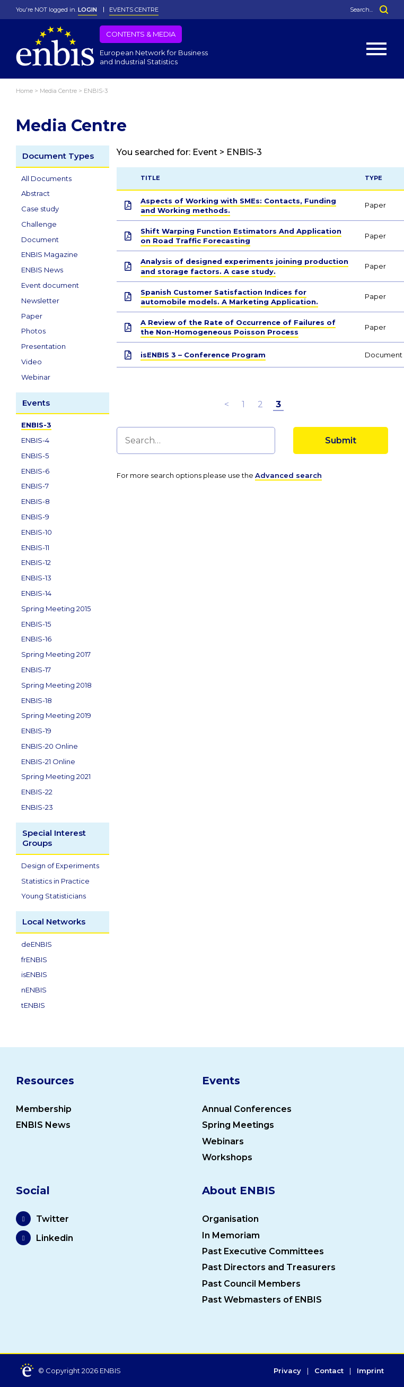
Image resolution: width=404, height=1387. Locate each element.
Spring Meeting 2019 (56, 715)
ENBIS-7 (35, 486)
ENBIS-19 (36, 730)
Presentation (43, 346)
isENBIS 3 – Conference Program (203, 354)
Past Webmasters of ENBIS (262, 1300)
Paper (31, 316)
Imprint (370, 1371)
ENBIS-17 (36, 669)
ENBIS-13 (36, 577)
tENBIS (33, 1005)
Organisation (230, 1219)
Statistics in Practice (55, 881)
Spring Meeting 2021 (56, 776)
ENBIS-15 (36, 624)
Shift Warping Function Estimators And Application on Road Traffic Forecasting (240, 236)
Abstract (35, 193)
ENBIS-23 (37, 807)
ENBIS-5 (35, 455)
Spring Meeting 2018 (56, 685)
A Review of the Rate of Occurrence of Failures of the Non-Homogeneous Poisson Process (238, 327)
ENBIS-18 (36, 700)
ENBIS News (42, 270)
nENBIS (34, 990)
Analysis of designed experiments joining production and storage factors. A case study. (244, 266)
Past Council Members (251, 1284)
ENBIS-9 (35, 516)
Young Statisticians (53, 896)
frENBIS (34, 959)
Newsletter (40, 300)
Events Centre (134, 9)
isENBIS (34, 974)
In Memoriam (231, 1235)
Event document (50, 285)
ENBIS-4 (35, 440)
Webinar (35, 377)
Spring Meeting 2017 (56, 654)
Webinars (223, 1141)
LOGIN (87, 9)
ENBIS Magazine (49, 254)
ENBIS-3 (36, 425)
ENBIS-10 (36, 532)
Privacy (287, 1371)
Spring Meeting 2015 (56, 608)
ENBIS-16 (36, 639)
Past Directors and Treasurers (269, 1267)
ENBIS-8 (35, 501)
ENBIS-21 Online (48, 761)
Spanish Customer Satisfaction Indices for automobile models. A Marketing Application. (229, 297)
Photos (33, 331)
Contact (329, 1371)
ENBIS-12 (36, 562)
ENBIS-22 (36, 791)
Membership (44, 1109)
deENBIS (36, 944)
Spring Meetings (238, 1125)
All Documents (46, 178)
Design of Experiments (60, 865)
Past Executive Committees (263, 1251)
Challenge (39, 224)
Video (31, 361)
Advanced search (288, 475)
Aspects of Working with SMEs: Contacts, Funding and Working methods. (238, 205)
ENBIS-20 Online (49, 746)
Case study (40, 208)
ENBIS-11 (35, 547)
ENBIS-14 (36, 593)
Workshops (227, 1157)
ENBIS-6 (35, 471)
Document (40, 239)
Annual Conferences (247, 1109)
